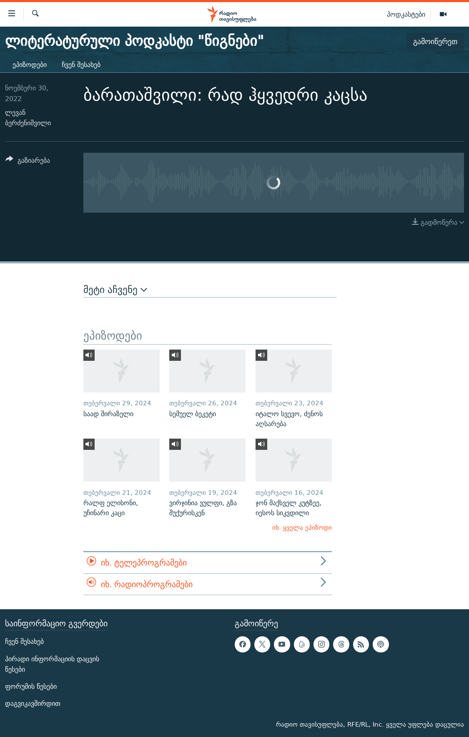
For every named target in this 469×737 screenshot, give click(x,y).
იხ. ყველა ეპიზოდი (302, 527)
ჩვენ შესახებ (81, 64)
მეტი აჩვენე (115, 289)
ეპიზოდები (30, 64)
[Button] (27, 162)
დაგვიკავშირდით (32, 703)
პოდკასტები (406, 14)
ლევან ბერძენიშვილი (28, 118)
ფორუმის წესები (31, 686)
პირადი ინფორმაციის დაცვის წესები (52, 664)
